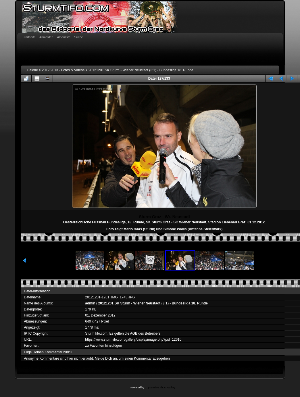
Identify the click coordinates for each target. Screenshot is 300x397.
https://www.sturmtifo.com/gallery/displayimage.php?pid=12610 (133, 339)
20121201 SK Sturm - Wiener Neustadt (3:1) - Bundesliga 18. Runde (141, 70)
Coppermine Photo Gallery (160, 387)
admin (90, 303)
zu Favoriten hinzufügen (103, 346)
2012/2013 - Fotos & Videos (63, 70)
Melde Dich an (106, 358)
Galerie (32, 70)
